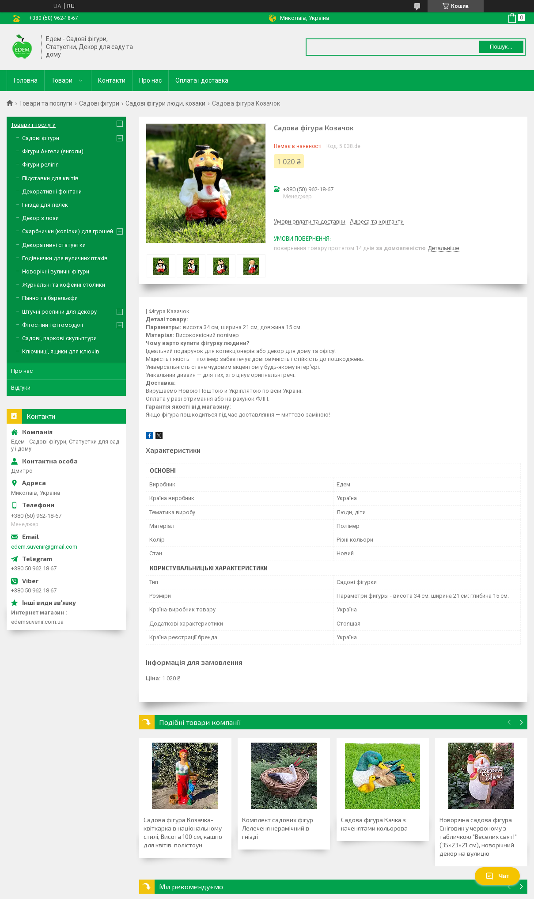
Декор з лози (40, 218)
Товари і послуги (33, 124)
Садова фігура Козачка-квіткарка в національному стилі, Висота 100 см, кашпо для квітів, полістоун (183, 832)
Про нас (150, 80)
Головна (26, 80)
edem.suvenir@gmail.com (44, 546)
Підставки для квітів (50, 178)
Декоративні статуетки (54, 245)
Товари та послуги (45, 103)
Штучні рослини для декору (59, 311)
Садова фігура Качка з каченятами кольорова (374, 824)
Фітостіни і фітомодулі (52, 325)
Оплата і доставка (201, 80)
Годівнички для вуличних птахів (65, 258)
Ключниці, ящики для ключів (60, 351)
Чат (497, 876)
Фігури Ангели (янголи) (52, 151)
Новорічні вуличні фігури (55, 271)
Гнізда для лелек (45, 204)
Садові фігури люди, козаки (165, 103)
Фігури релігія (40, 164)
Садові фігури (99, 103)
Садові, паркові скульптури (59, 338)
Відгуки (20, 387)
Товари (61, 80)
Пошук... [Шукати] (501, 46)
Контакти (111, 80)
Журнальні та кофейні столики (63, 284)
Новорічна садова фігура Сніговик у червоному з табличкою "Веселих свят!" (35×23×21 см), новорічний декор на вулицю (478, 836)
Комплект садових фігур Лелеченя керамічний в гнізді (277, 828)
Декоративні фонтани (52, 191)
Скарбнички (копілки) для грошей (67, 231)
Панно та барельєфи (50, 298)
